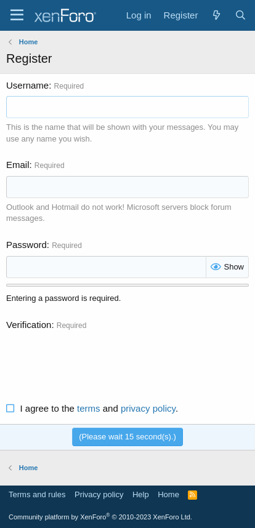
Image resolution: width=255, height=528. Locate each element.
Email (18, 164)
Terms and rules (37, 494)
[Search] (241, 15)
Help (140, 494)
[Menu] (16, 15)
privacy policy (148, 408)
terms (88, 408)
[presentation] (99, 359)
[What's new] (216, 15)
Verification (28, 324)
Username (27, 85)
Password (26, 244)
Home (168, 494)
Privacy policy (99, 494)
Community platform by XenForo (100, 517)
